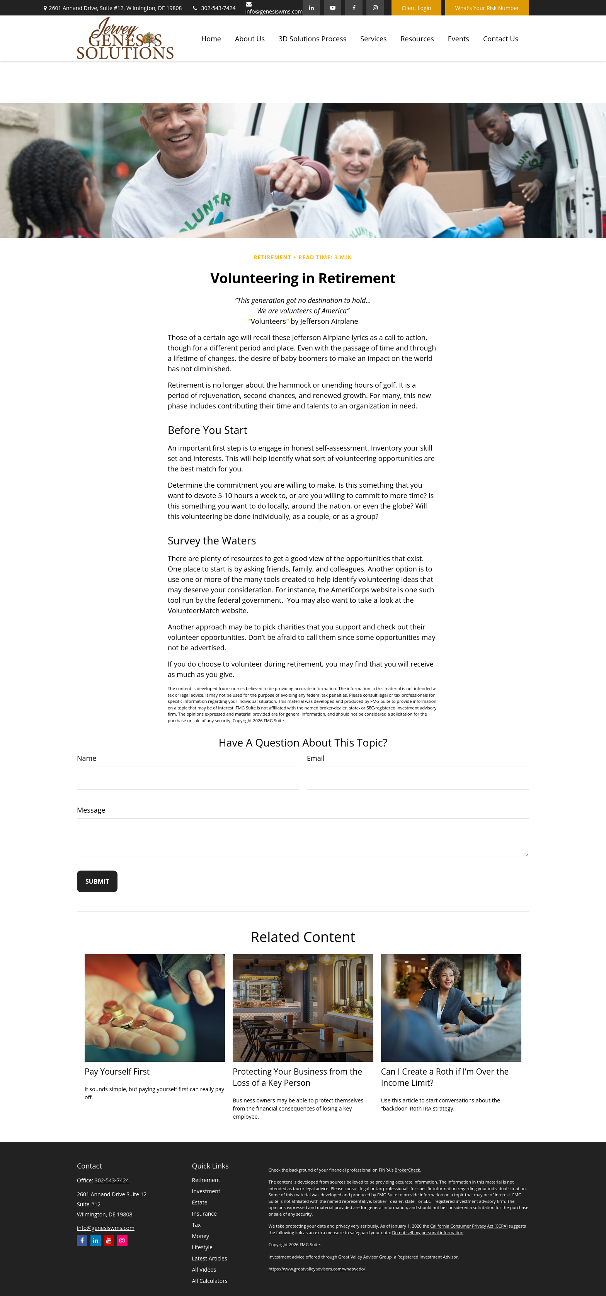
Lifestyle (202, 1247)
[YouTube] (332, 7)
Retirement (206, 1180)
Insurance (204, 1213)
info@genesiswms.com (274, 8)
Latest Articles (209, 1258)
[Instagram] (122, 1240)
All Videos (204, 1269)
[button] (211, 38)
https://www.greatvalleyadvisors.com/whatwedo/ (317, 1269)
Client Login (416, 8)
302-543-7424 (213, 8)
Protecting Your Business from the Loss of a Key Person (297, 1077)
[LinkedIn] (311, 7)
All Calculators (210, 1280)
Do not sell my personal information (427, 1232)
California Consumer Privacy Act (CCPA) (468, 1226)
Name (86, 758)
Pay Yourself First (117, 1071)
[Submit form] (97, 881)
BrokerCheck (407, 1170)
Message (91, 810)
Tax (196, 1224)
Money (200, 1236)
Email (316, 758)
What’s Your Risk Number (487, 8)
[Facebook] (354, 7)
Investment (206, 1191)
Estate (200, 1202)
